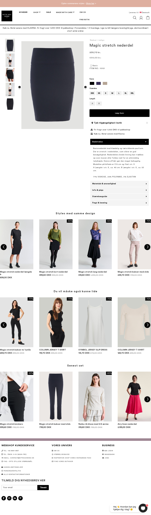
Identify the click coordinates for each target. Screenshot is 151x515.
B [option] (99, 103)
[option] (92, 83)
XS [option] (99, 93)
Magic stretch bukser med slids (133, 272)
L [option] (118, 93)
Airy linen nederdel (127, 424)
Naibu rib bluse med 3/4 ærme (93, 424)
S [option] (105, 93)
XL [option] (126, 93)
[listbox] (120, 84)
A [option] (92, 103)
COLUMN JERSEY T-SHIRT (52, 350)
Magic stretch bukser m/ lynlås (15, 350)
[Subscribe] (43, 487)
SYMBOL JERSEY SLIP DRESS (92, 350)
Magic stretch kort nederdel (53, 272)
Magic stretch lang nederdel (92, 272)
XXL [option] (132, 93)
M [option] (112, 93)
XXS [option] (92, 93)
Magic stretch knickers (11, 424)
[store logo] (6, 16)
